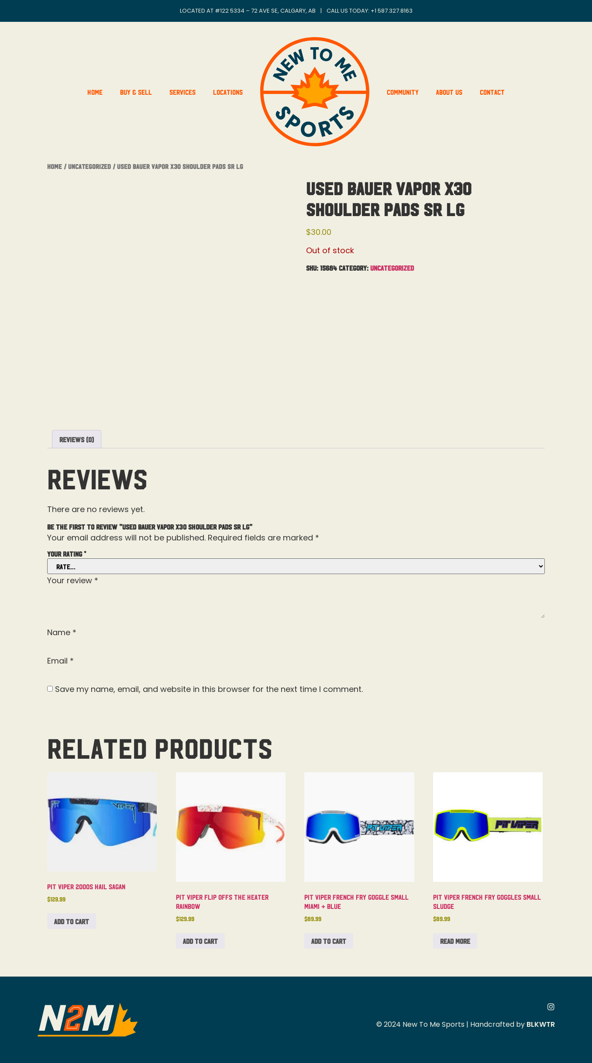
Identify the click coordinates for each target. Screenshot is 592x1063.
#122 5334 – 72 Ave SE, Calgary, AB (265, 11)
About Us (449, 91)
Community (403, 91)
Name (61, 632)
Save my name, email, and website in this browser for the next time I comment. (209, 689)
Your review (72, 581)
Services (182, 91)
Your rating (66, 553)
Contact (492, 91)
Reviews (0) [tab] (76, 439)
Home (95, 91)
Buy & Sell (136, 91)
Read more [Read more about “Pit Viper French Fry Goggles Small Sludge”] (455, 940)
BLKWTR (541, 1024)
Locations (228, 91)
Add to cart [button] (71, 921)
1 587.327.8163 (394, 11)
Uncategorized (89, 166)
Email (60, 661)
